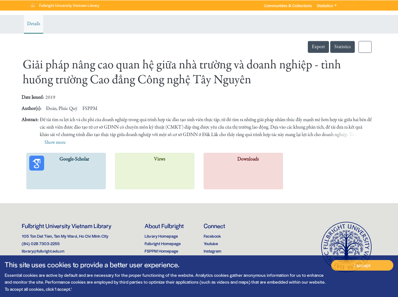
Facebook (212, 236)
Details (33, 24)
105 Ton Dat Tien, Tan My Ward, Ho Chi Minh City (65, 236)
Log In (347, 6)
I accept (362, 265)
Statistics (342, 46)
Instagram (212, 251)
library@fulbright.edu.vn (43, 251)
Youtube (211, 243)
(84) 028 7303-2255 (41, 243)
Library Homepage (161, 236)
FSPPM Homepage (161, 251)
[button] (366, 5)
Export (318, 46)
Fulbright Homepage (163, 243)
